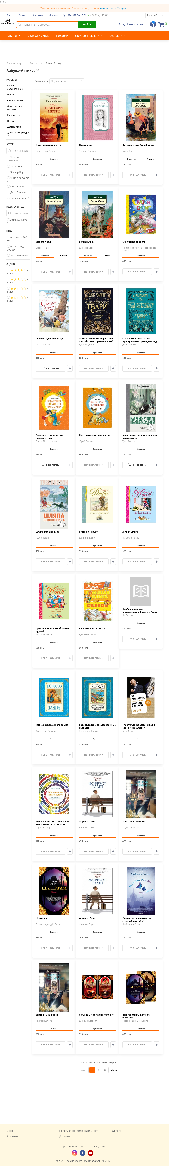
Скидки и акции (39, 36)
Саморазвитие (16, 100)
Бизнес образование (15, 87)
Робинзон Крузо (88, 531)
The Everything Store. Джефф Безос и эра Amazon (138, 726)
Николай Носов (18, 197)
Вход (121, 24)
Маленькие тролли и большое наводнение (140, 436)
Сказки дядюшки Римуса (50, 338)
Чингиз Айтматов (18, 179)
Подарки (62, 36)
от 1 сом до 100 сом (17, 239)
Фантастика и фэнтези (14, 108)
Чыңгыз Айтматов (13, 159)
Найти (87, 24)
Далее (114, 1070)
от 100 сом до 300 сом (16, 248)
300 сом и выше (17, 255)
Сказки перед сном (133, 241)
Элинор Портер (18, 172)
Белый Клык (86, 241)
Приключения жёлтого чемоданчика (49, 436)
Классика (13, 115)
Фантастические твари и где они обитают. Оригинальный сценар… (96, 340)
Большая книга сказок (92, 628)
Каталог (13, 36)
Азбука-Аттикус (17, 221)
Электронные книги (88, 36)
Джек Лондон (17, 192)
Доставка (54, 15)
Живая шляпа (130, 531)
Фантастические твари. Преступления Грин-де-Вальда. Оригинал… (140, 340)
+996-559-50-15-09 (76, 15)
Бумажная (54, 159)
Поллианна (85, 145)
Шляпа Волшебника (47, 531)
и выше (17, 271)
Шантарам (42, 918)
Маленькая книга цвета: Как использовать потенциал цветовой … (52, 823)
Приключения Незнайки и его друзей (53, 630)
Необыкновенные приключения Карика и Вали (139, 610)
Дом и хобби (15, 126)
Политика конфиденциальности (79, 1130)
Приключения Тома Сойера (138, 145)
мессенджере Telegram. (114, 8)
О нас (9, 15)
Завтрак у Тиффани (133, 821)
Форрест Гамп (87, 821)
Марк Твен (15, 166)
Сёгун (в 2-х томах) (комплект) (96, 1014)
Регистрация (135, 24)
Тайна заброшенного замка (52, 725)
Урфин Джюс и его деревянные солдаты (97, 726)
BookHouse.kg (13, 63)
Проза (12, 94)
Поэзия (12, 120)
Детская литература (18, 134)
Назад (83, 1070)
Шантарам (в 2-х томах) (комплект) (136, 1016)
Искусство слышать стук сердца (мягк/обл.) (136, 919)
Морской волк (44, 241)
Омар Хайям (16, 186)
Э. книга (150, 159)
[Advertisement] (84, 1098)
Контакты (38, 15)
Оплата (22, 15)
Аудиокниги (117, 36)
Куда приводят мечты (48, 145)
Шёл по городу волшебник (94, 435)
